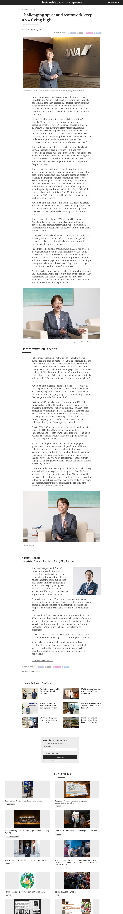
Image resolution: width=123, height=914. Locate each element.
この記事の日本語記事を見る (44, 661)
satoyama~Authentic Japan (71, 808)
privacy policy (56, 754)
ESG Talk (8, 841)
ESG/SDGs (37, 810)
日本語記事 (66, 841)
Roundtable (95, 808)
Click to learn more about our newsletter (56, 745)
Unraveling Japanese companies (31, 26)
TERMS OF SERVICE (60, 904)
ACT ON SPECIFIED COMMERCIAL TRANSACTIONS (80, 904)
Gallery (94, 839)
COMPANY (98, 904)
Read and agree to (51, 754)
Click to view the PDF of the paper (31, 673)
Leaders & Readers (10, 808)
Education (95, 878)
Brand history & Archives (12, 876)
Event (65, 878)
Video (36, 880)
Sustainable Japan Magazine (42, 847)
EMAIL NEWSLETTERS (27, 904)
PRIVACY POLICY (47, 904)
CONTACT (38, 904)
